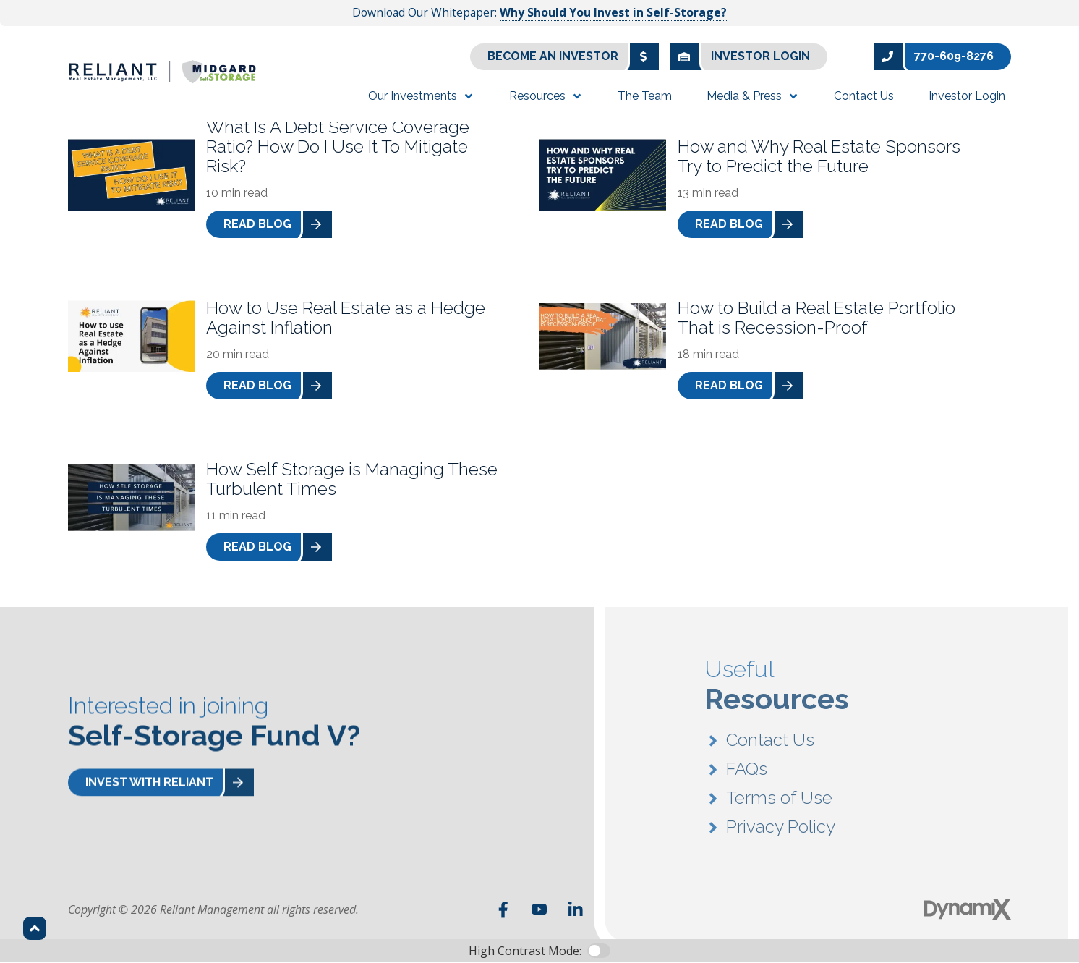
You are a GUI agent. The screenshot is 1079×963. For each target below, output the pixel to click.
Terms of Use (779, 801)
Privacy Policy (780, 830)
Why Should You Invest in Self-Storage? (613, 12)
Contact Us (770, 743)
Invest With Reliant (169, 783)
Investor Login (740, 57)
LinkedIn (576, 909)
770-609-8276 (934, 57)
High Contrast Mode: (525, 951)
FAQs (746, 772)
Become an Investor (573, 57)
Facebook (503, 909)
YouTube (539, 909)
